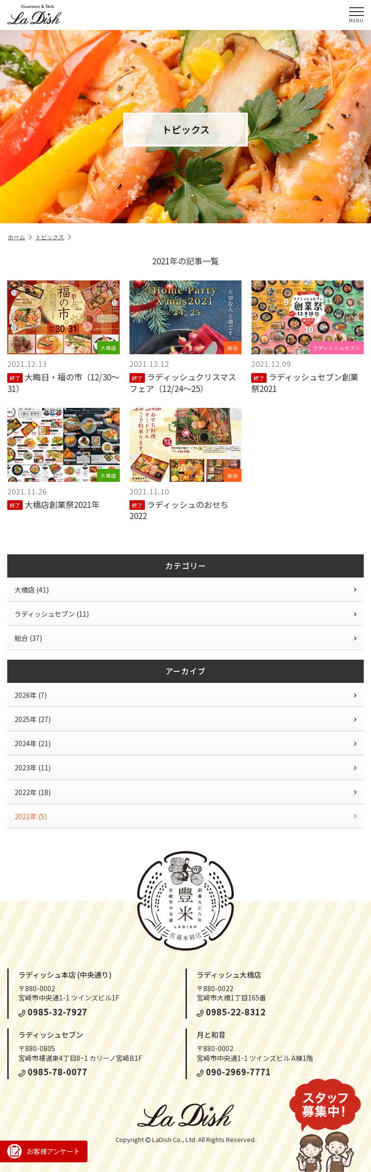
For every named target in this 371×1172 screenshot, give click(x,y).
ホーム (20, 237)
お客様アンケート (43, 1151)
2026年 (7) (185, 695)
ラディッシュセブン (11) (185, 614)
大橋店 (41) (185, 589)
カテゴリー (185, 565)
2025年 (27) (185, 719)
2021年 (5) (185, 816)
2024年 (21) (185, 743)
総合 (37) (185, 638)
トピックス (53, 237)
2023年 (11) (185, 767)
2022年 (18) (185, 792)
